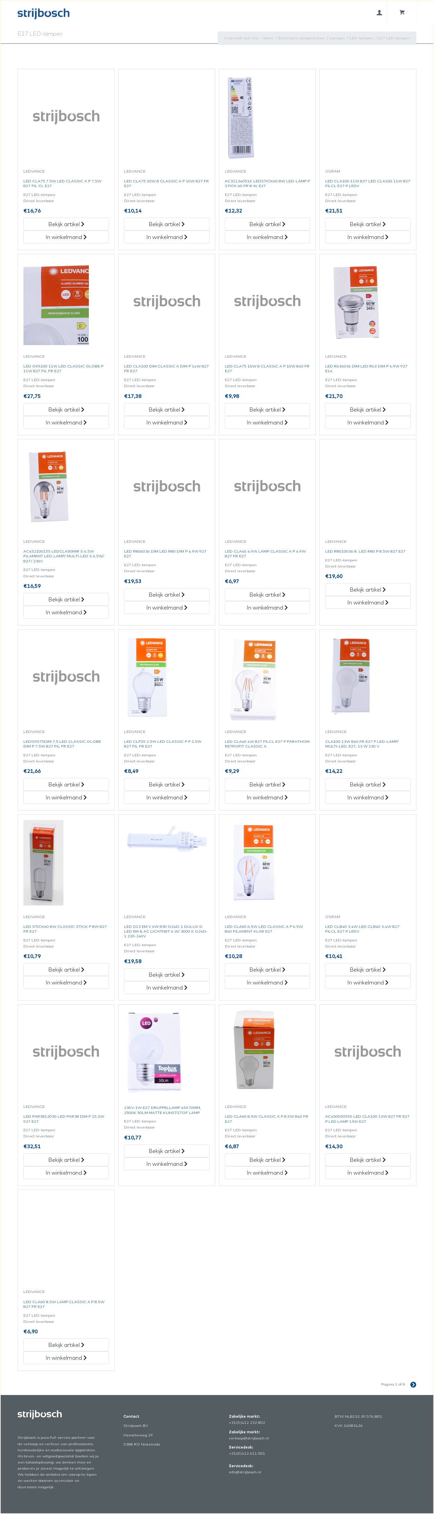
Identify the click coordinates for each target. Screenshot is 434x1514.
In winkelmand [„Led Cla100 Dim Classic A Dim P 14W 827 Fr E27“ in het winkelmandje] (167, 422)
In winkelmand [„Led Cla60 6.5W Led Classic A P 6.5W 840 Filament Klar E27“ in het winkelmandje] (267, 982)
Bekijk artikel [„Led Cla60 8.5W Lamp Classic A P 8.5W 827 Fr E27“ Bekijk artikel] (66, 1344)
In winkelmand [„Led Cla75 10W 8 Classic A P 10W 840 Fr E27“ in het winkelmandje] (267, 422)
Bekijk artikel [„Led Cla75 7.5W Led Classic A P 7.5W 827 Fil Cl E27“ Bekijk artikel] (66, 224)
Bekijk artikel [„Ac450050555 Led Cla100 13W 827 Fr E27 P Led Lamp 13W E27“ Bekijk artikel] (368, 1159)
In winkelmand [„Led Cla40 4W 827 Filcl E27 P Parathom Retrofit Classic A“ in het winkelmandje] (267, 797)
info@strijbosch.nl (245, 1472)
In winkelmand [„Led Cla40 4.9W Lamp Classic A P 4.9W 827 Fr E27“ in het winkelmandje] (267, 607)
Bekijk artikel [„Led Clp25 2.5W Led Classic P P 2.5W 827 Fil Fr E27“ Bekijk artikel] (167, 784)
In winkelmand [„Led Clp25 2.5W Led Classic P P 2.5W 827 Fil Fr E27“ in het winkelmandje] (167, 797)
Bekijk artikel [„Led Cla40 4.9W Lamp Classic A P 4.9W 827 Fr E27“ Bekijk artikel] (267, 594)
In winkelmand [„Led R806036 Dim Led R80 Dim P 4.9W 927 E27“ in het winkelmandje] (167, 607)
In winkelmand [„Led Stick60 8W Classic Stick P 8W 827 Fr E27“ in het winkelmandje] (66, 982)
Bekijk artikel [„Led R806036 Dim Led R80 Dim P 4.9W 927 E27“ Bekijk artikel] (167, 594)
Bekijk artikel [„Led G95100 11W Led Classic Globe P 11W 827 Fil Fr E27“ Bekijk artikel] (66, 409)
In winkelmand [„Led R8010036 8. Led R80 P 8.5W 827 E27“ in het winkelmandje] (368, 602)
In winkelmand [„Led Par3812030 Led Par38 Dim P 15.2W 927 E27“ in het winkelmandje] (66, 1172)
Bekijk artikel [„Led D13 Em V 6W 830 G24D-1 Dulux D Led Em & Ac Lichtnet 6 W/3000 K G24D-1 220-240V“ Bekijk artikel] (167, 974)
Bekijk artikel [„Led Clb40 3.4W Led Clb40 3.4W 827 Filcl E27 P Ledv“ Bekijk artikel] (368, 969)
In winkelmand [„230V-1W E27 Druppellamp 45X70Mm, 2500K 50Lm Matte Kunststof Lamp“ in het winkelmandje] (167, 1163)
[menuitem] (379, 12)
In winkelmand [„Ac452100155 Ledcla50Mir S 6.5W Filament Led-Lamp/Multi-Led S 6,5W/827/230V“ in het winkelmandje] (66, 612)
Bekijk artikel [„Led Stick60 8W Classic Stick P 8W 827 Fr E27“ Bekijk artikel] (66, 969)
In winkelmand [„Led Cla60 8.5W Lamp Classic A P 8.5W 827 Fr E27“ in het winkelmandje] (66, 1357)
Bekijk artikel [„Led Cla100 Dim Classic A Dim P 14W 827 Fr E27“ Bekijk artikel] (167, 409)
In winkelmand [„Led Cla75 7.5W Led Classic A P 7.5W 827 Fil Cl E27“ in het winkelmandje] (66, 237)
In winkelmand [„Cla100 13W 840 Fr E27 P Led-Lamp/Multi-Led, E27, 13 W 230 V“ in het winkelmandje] (368, 797)
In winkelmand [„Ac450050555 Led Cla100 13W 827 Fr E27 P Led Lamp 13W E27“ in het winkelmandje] (368, 1172)
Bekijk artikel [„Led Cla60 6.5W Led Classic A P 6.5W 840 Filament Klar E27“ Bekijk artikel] (267, 969)
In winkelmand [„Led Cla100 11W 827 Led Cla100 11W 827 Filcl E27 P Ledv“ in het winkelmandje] (368, 237)
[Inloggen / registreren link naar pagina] (379, 12)
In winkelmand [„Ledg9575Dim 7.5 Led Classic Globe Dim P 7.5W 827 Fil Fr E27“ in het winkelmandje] (66, 797)
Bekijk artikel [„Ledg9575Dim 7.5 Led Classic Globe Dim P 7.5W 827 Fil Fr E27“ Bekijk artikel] (66, 784)
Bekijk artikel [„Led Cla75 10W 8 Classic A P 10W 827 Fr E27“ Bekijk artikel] (167, 224)
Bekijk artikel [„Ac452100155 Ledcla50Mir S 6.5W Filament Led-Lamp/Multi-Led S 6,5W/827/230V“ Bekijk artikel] (66, 599)
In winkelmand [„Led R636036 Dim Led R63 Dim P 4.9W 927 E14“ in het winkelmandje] (368, 422)
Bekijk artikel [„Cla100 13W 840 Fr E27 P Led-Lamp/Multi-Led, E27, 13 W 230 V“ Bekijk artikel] (368, 784)
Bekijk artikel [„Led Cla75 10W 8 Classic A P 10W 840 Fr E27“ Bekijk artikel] (267, 409)
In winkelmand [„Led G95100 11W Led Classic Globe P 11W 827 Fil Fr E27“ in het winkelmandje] (66, 422)
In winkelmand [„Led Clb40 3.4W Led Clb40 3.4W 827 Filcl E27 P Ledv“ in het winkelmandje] (368, 982)
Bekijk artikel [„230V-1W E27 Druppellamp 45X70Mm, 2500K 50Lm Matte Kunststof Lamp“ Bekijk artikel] (167, 1151)
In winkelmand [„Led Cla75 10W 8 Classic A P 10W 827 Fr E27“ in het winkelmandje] (167, 237)
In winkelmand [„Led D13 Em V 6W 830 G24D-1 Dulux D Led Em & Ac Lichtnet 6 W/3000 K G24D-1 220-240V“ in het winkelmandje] (167, 987)
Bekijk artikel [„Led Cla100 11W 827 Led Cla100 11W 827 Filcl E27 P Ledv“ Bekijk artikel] (368, 224)
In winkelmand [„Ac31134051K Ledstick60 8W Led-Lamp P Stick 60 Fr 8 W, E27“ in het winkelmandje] (267, 237)
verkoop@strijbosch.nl (249, 1438)
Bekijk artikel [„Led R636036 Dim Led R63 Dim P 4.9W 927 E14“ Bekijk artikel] (368, 409)
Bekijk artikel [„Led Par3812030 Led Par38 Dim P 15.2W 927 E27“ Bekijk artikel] (66, 1159)
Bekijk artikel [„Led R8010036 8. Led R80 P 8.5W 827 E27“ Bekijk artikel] (368, 589)
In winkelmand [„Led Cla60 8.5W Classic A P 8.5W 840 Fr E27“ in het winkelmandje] (267, 1172)
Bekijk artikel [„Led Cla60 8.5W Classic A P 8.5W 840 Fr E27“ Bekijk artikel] (267, 1159)
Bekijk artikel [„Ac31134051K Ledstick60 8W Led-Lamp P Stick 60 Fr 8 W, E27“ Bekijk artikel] (267, 224)
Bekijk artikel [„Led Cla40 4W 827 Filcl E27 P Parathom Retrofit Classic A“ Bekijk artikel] (267, 784)
